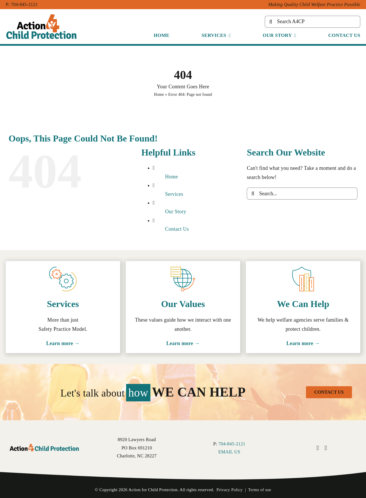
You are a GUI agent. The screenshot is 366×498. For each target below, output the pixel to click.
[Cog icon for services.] (63, 269)
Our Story (175, 211)
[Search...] (302, 194)
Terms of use (259, 489)
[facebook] (318, 448)
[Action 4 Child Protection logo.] (44, 444)
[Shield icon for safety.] (303, 269)
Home (159, 94)
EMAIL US (229, 451)
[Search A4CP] (312, 22)
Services (174, 194)
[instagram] (326, 448)
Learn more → (63, 343)
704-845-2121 (24, 4)
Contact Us (177, 229)
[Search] (271, 22)
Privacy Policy (229, 489)
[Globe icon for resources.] (183, 269)
